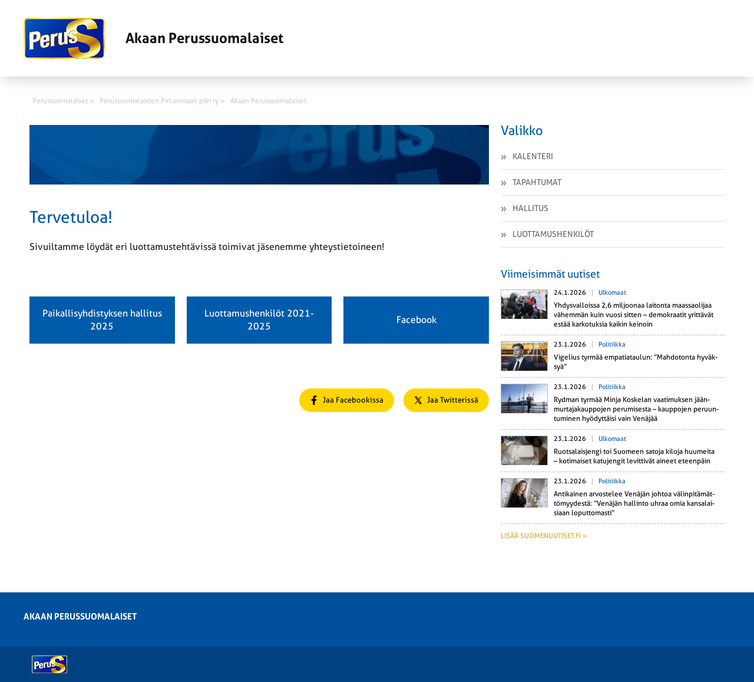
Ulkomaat (612, 292)
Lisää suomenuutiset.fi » (544, 536)
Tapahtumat (536, 182)
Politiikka (612, 344)
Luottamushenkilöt (553, 234)
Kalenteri (532, 156)
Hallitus (530, 208)
